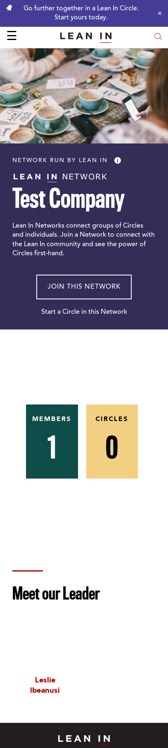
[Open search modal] (158, 37)
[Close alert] (158, 13)
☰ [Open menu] (11, 37)
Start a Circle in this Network (84, 312)
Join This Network (84, 287)
